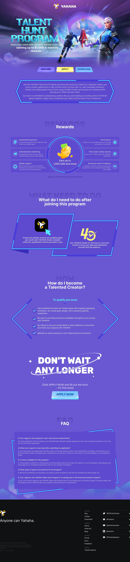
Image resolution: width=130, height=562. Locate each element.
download (84, 69)
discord (46, 69)
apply (65, 69)
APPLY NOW (65, 394)
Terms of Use (10, 550)
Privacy (2, 550)
